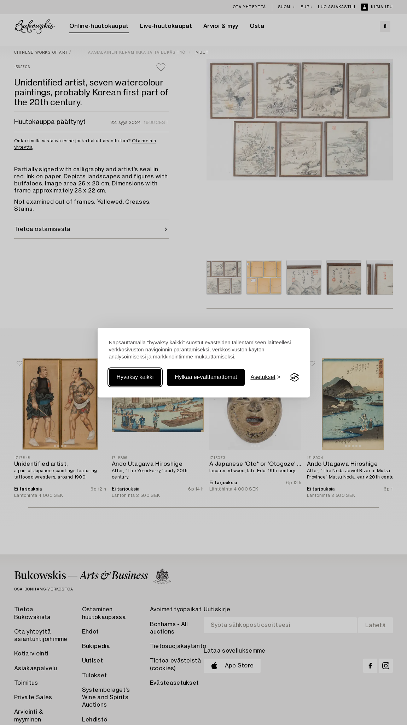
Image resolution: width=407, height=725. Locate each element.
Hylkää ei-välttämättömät (206, 377)
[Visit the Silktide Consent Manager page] (294, 377)
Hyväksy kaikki (135, 377)
